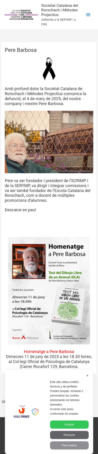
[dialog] (49, 412)
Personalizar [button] (69, 445)
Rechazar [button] (69, 435)
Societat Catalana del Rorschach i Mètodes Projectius (59, 10)
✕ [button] (87, 375)
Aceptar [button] (69, 424)
